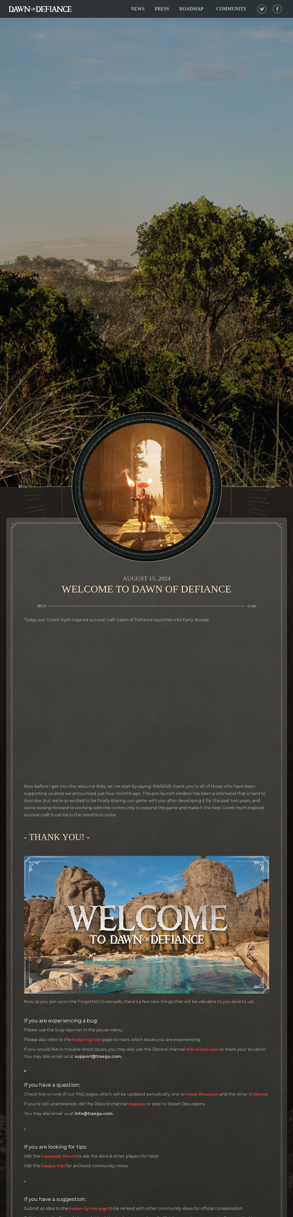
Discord (260, 1094)
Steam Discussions (203, 1094)
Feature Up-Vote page (88, 1208)
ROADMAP (191, 8)
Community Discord (59, 1156)
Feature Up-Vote (86, 1039)
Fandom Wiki (53, 1166)
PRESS (162, 8)
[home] (40, 9)
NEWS (138, 8)
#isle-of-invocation (201, 1049)
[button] (231, 9)
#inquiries (137, 1104)
